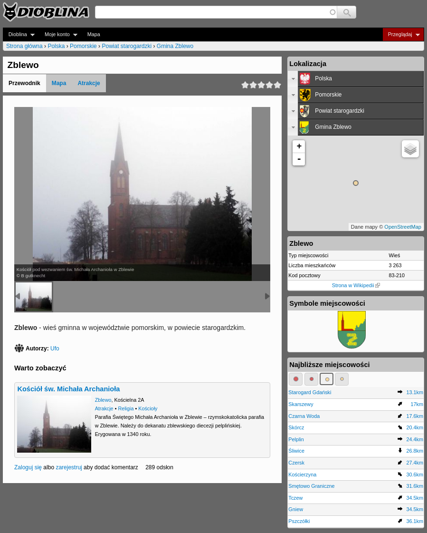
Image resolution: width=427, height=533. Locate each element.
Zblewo (103, 400)
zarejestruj (69, 467)
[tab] (356, 79)
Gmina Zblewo (175, 46)
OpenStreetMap (402, 227)
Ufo (54, 348)
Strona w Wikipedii (356, 285)
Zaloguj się (28, 467)
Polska (56, 46)
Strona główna (24, 46)
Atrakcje (88, 83)
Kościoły (147, 408)
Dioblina (19, 34)
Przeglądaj (401, 34)
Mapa (93, 34)
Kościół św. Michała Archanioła (68, 389)
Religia (125, 408)
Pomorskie (83, 46)
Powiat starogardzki (127, 46)
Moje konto (58, 34)
